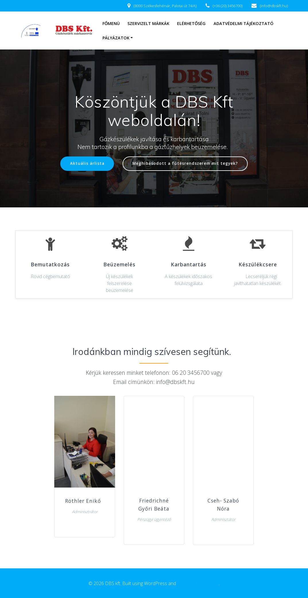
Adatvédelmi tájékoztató (244, 23)
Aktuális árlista (87, 163)
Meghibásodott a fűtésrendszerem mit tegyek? (185, 163)
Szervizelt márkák (148, 23)
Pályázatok (115, 38)
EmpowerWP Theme (198, 583)
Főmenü (111, 23)
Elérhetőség (191, 23)
